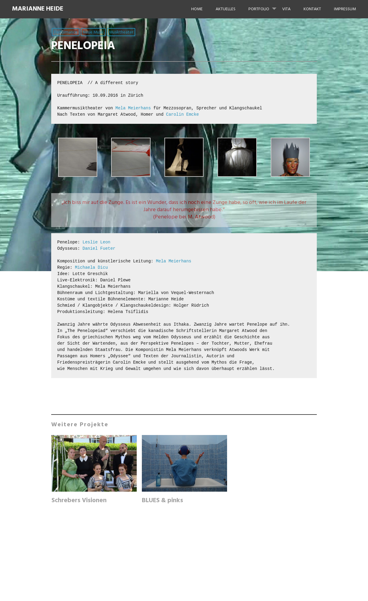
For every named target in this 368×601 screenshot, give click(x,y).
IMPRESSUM (345, 9)
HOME (197, 9)
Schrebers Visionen (79, 500)
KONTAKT (312, 9)
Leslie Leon (96, 242)
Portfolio (264, 6)
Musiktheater (121, 32)
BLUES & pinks (162, 500)
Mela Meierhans (133, 108)
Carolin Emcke (182, 114)
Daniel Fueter (99, 248)
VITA (286, 9)
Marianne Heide (37, 9)
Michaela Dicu (91, 267)
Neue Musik (93, 32)
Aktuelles (225, 9)
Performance (65, 32)
